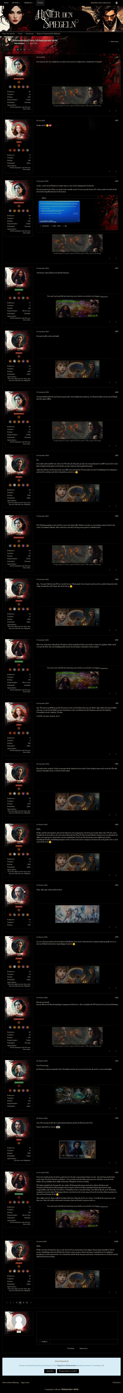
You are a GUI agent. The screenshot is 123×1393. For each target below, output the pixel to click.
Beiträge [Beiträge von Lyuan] (9, 1101)
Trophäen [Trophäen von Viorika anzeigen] (10, 94)
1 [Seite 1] (10, 1303)
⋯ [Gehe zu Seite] (11, 50)
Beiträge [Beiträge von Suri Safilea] (9, 925)
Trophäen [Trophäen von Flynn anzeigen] (10, 158)
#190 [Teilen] (116, 640)
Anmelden (50, 1371)
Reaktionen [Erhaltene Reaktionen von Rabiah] (10, 303)
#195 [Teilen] (116, 937)
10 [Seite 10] (18, 50)
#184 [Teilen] (116, 268)
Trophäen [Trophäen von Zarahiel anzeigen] (10, 1150)
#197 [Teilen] (116, 1061)
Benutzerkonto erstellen (68, 1371)
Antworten (83, 1348)
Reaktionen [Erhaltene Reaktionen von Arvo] (10, 366)
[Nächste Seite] (28, 49)
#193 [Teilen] (116, 825)
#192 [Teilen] (116, 764)
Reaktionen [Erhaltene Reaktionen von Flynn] (10, 155)
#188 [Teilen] (116, 516)
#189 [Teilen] (116, 579)
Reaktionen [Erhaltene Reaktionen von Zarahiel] (10, 1148)
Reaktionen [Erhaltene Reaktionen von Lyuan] (10, 1095)
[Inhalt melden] (109, 110)
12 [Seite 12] (24, 50)
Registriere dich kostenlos (66, 1366)
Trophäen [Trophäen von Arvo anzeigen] (10, 369)
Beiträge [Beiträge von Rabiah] (9, 308)
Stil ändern (117, 1383)
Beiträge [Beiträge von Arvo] (9, 371)
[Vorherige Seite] (4, 49)
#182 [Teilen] (116, 121)
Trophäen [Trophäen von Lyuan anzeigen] (10, 1098)
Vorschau (70, 1348)
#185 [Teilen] (116, 332)
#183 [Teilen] (116, 181)
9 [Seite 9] (14, 50)
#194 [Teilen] (116, 885)
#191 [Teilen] (116, 703)
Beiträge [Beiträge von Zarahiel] (9, 1153)
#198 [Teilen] (116, 1118)
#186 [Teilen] (116, 392)
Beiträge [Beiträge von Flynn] (9, 160)
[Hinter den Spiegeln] (61, 11)
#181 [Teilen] (116, 57)
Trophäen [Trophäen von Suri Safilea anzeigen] (10, 922)
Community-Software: (61, 1389)
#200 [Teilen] (116, 1242)
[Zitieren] (116, 110)
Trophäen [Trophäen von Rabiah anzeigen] (10, 305)
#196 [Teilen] (116, 998)
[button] (43, 1341)
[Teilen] (118, 49)
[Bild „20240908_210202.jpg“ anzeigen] (59, 214)
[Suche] (116, 3)
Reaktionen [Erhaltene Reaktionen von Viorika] (10, 92)
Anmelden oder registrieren (101, 3)
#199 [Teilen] (116, 1173)
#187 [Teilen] (116, 456)
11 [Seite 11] (21, 50)
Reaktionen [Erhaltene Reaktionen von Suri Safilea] (10, 920)
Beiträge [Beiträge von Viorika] (9, 97)
